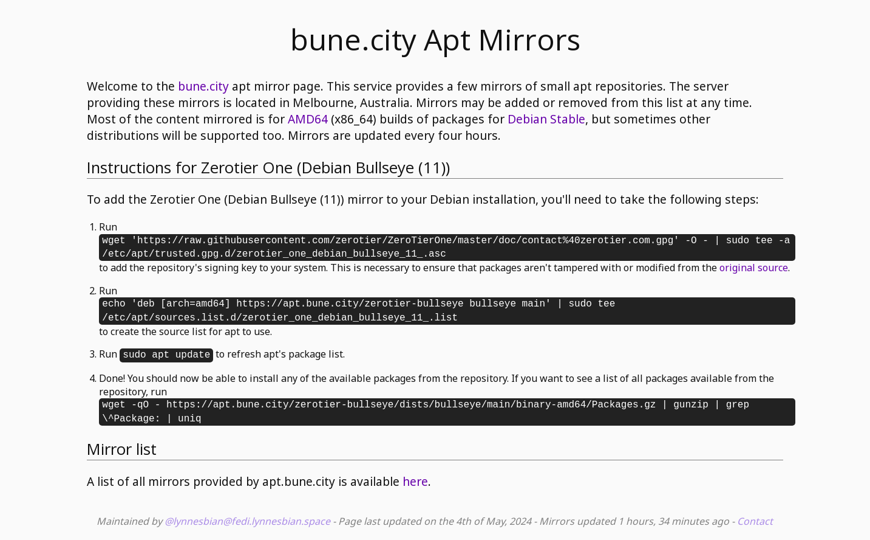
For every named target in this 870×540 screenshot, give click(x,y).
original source (753, 267)
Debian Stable (546, 119)
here (415, 481)
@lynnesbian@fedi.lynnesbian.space (247, 521)
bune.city (203, 86)
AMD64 (308, 119)
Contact (755, 521)
